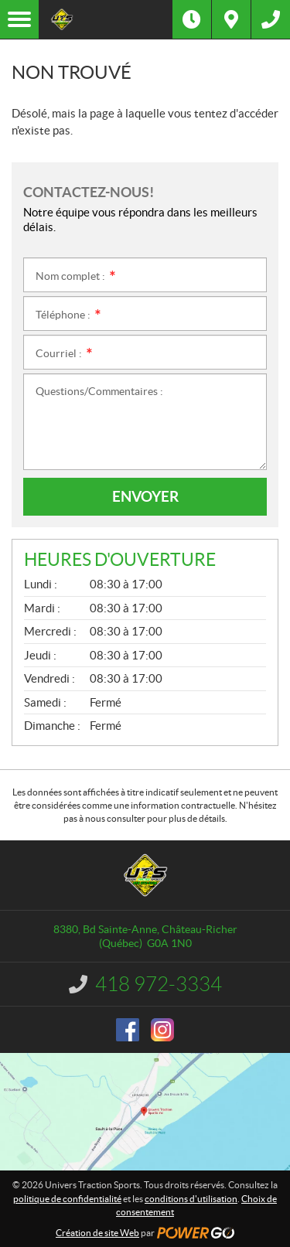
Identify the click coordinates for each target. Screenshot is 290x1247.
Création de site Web (97, 1233)
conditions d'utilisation (191, 1199)
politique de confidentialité (67, 1199)
